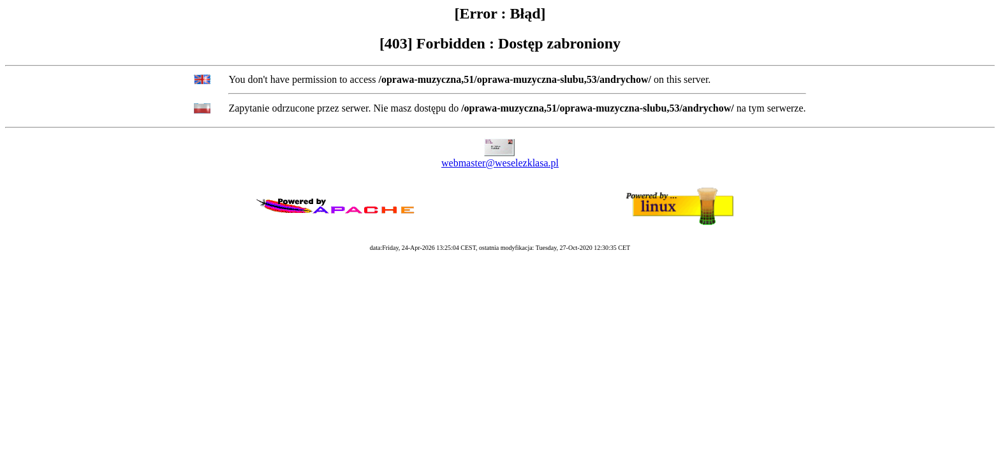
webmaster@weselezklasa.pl (500, 162)
